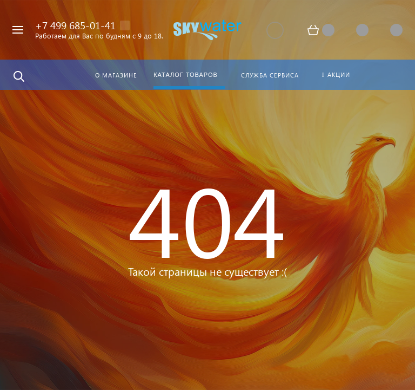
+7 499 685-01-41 (75, 25)
